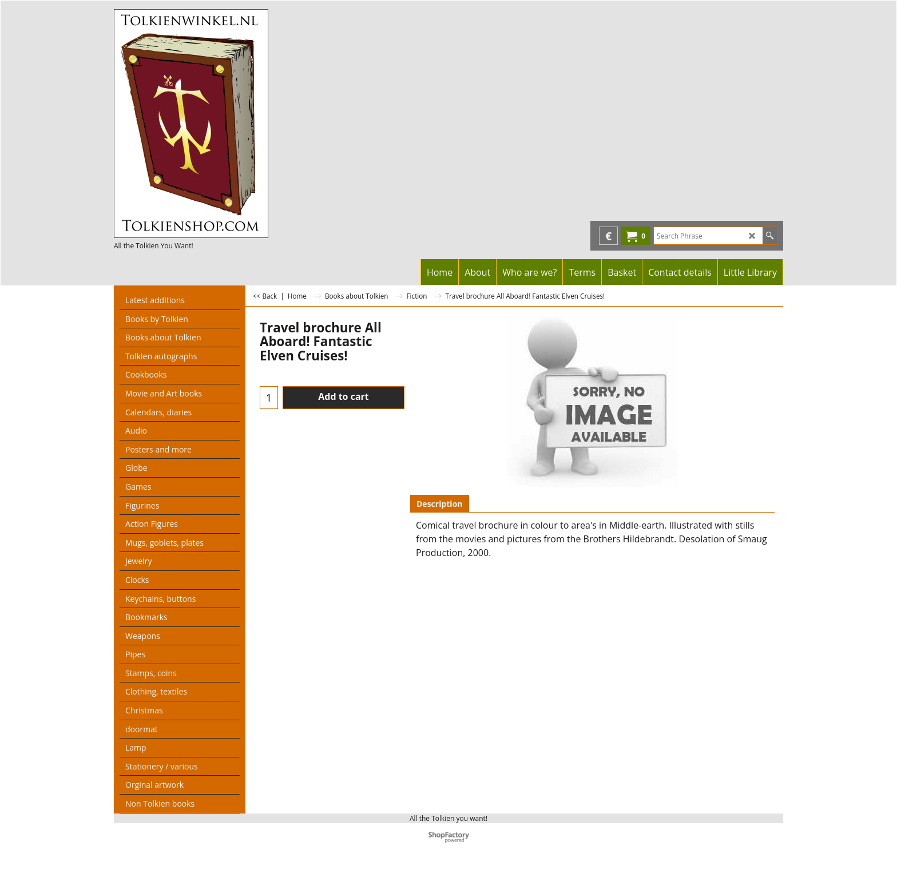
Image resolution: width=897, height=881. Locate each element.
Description (439, 503)
